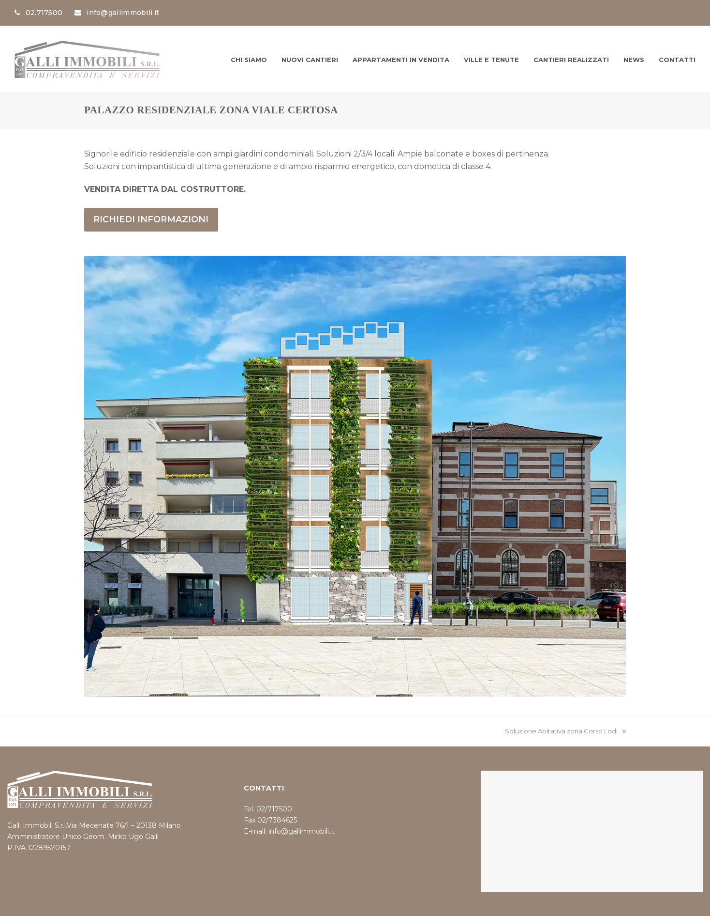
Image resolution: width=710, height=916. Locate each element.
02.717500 (44, 12)
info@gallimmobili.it (123, 12)
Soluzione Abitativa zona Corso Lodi (565, 731)
